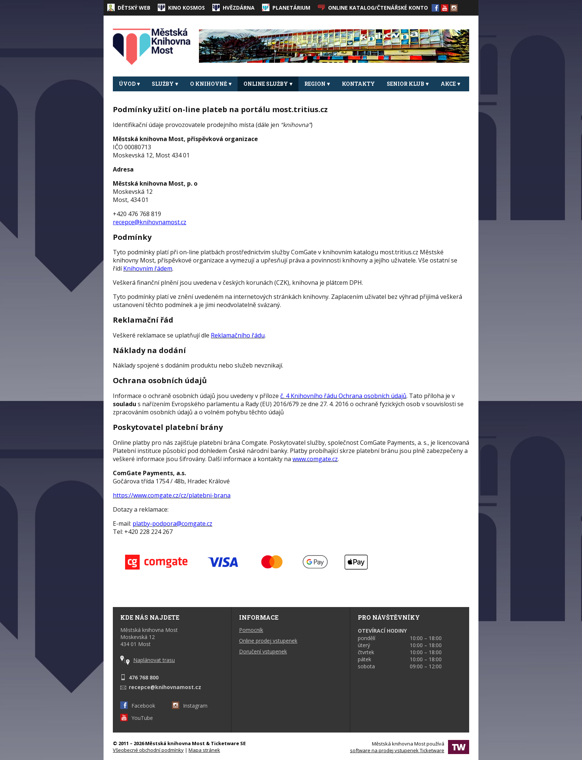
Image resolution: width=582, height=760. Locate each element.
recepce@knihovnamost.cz (165, 687)
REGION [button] (317, 83)
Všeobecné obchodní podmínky (148, 750)
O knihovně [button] (211, 83)
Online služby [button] (267, 83)
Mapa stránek (204, 750)
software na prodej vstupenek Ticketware (397, 750)
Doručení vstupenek (263, 651)
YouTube (136, 717)
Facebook (137, 705)
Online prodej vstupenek (268, 640)
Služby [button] (165, 83)
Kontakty (358, 83)
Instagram (189, 705)
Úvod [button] (129, 83)
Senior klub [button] (408, 83)
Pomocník (251, 629)
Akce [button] (450, 83)
